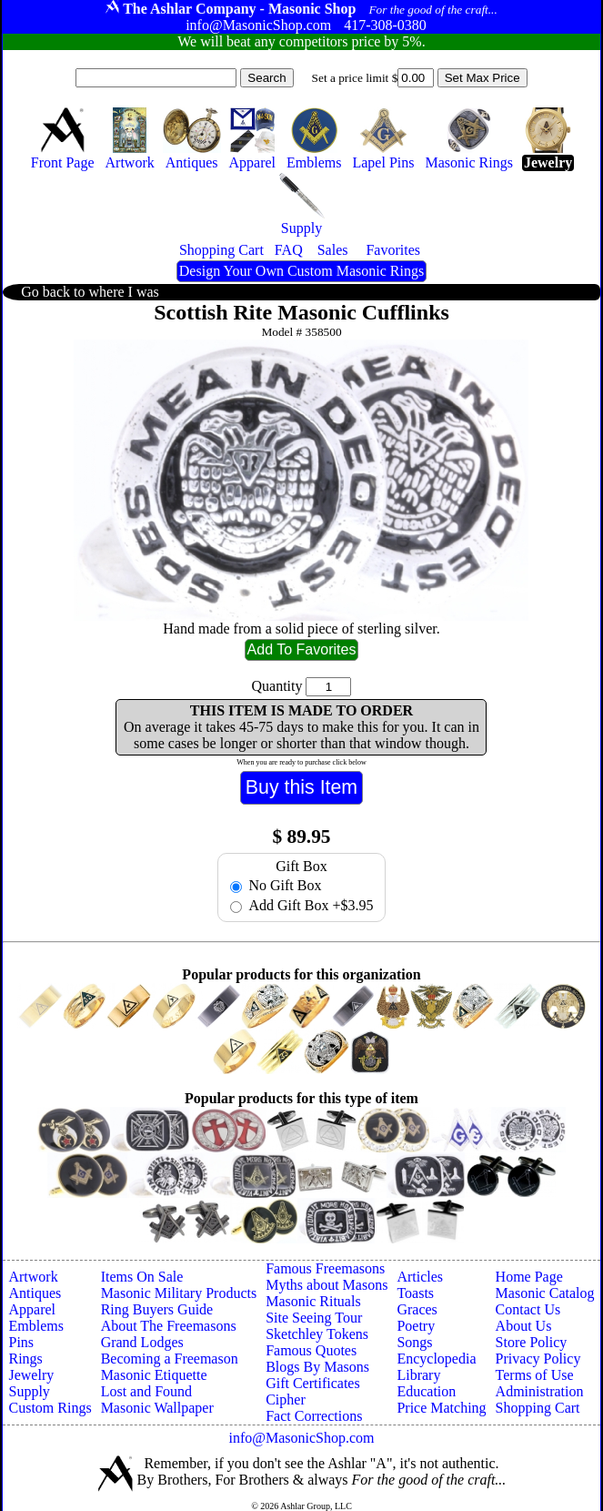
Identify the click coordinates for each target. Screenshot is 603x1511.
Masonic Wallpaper (157, 1407)
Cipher (286, 1399)
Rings (25, 1358)
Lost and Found (146, 1391)
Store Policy (532, 1342)
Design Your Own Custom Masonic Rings (301, 271)
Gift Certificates (313, 1383)
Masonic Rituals (313, 1301)
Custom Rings (49, 1407)
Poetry (416, 1326)
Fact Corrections (314, 1416)
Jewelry (31, 1375)
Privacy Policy (538, 1358)
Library (418, 1375)
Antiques (34, 1293)
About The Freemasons (168, 1326)
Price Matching (441, 1407)
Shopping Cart (538, 1407)
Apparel (31, 1309)
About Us (524, 1326)
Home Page (529, 1276)
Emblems (35, 1326)
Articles (420, 1276)
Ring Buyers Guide (157, 1309)
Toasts (415, 1293)
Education (426, 1391)
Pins (21, 1342)
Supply (28, 1391)
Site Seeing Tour (314, 1317)
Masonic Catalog (545, 1293)
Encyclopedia (436, 1358)
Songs (414, 1342)
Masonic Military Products (179, 1293)
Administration (540, 1391)
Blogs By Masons (317, 1366)
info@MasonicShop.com (301, 1437)
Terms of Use (535, 1375)
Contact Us (528, 1309)
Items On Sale (142, 1276)
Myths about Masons (326, 1285)
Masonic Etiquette (154, 1375)
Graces (417, 1309)
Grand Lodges (142, 1342)
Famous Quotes (311, 1350)
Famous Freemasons (325, 1268)
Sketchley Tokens (317, 1334)
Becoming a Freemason (169, 1358)
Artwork (32, 1276)
